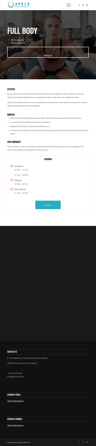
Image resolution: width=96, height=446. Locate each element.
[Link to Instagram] (83, 5)
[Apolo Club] (39, 5)
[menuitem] (67, 5)
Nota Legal (10, 442)
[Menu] (67, 5)
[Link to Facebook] (79, 5)
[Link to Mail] (87, 5)
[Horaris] (48, 205)
